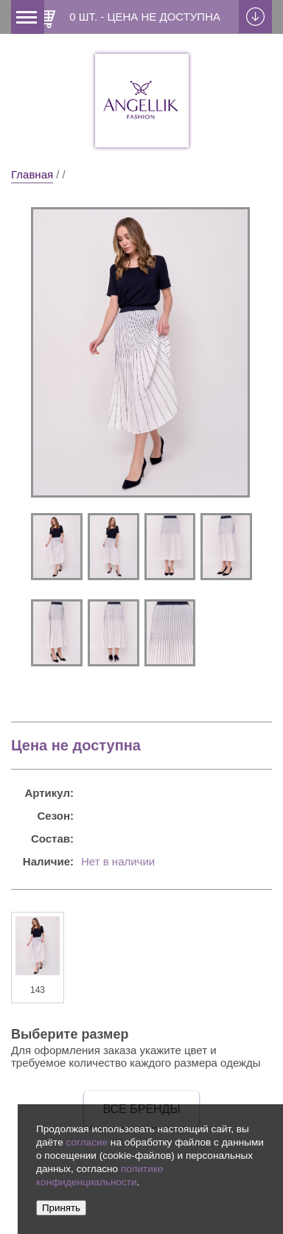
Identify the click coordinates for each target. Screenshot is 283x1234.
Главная (32, 174)
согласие (87, 1142)
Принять (61, 1207)
